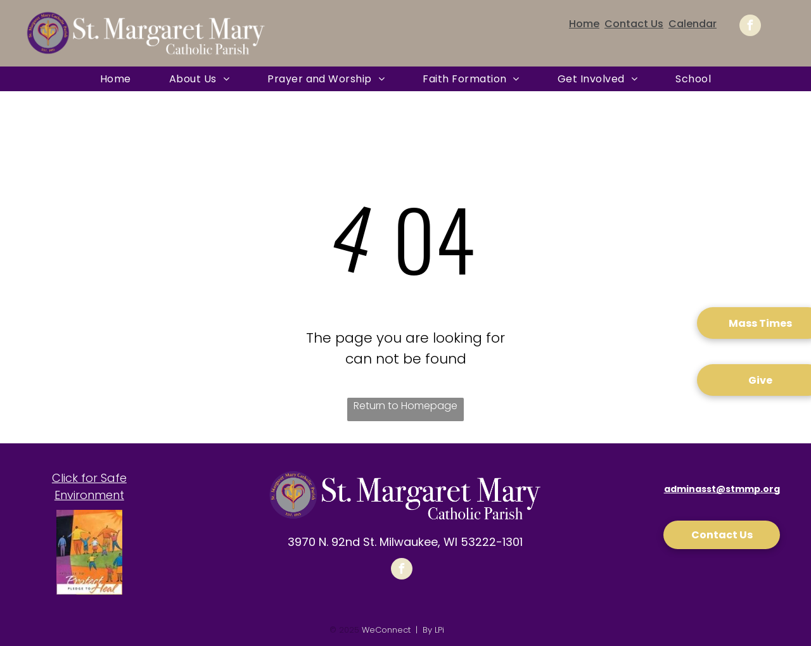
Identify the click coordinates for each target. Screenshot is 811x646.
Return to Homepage (405, 405)
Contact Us (633, 23)
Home (584, 23)
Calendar (692, 23)
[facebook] (750, 27)
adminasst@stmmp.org (722, 489)
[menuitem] (115, 79)
